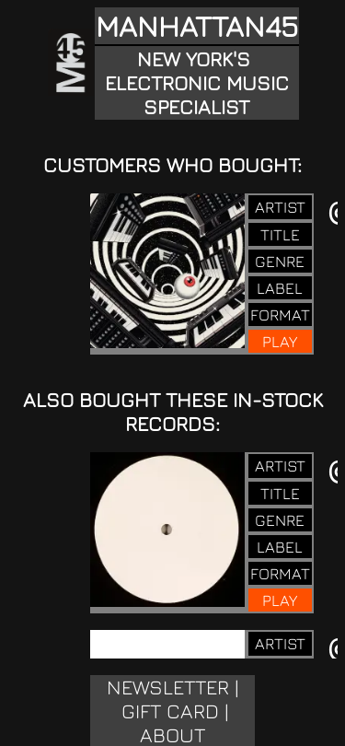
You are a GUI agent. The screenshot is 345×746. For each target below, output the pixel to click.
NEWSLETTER (168, 687)
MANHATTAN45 (197, 25)
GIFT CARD (170, 711)
